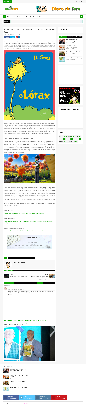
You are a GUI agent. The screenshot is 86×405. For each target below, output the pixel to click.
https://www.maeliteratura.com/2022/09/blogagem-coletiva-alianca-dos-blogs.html (24, 213)
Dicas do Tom (11, 16)
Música (76, 139)
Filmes (26, 16)
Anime (69, 136)
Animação (61, 136)
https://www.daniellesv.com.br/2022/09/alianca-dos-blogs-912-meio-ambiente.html (24, 230)
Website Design (12, 403)
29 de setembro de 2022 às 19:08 (16, 289)
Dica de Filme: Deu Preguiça (73, 51)
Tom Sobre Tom (71, 141)
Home (14, 1)
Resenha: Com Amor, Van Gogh (74, 57)
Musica (32, 16)
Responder (10, 294)
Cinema (76, 136)
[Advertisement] (69, 74)
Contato (22, 1)
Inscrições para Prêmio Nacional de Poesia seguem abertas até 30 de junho (25, 320)
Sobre (17, 1)
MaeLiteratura (11, 288)
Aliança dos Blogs (12, 257)
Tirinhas (38, 16)
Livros (19, 16)
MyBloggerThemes (27, 403)
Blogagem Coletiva (22, 257)
